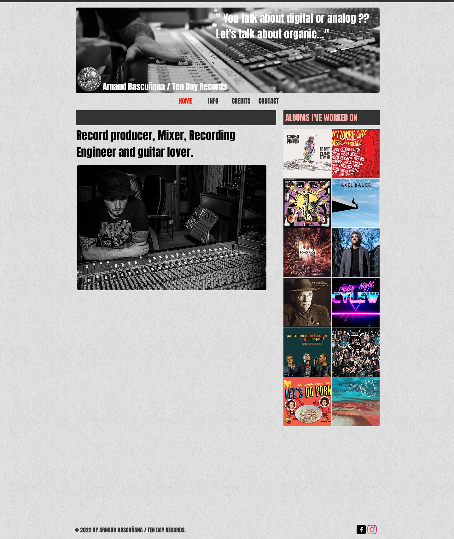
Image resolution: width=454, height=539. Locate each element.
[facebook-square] (361, 529)
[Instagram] (372, 529)
